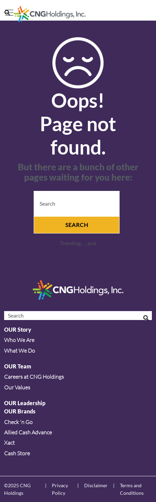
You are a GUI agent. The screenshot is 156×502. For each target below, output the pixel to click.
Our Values (17, 387)
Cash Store (17, 453)
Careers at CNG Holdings (34, 376)
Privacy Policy (60, 489)
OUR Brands (19, 411)
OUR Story (17, 329)
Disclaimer (96, 485)
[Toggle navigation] (9, 12)
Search (76, 224)
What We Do (19, 350)
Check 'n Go (18, 422)
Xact (9, 442)
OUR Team (17, 366)
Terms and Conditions (132, 489)
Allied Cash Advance (28, 432)
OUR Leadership (24, 403)
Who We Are (19, 339)
